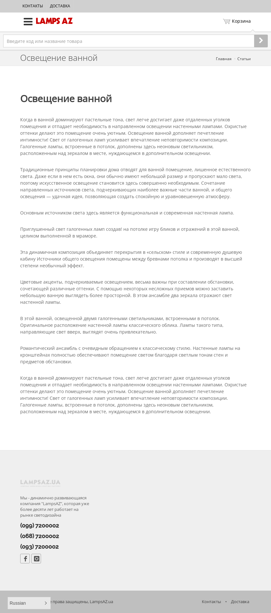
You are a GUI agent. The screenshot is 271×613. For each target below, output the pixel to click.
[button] (29, 603)
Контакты (32, 6)
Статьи (244, 58)
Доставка (60, 6)
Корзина (237, 22)
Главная (224, 58)
